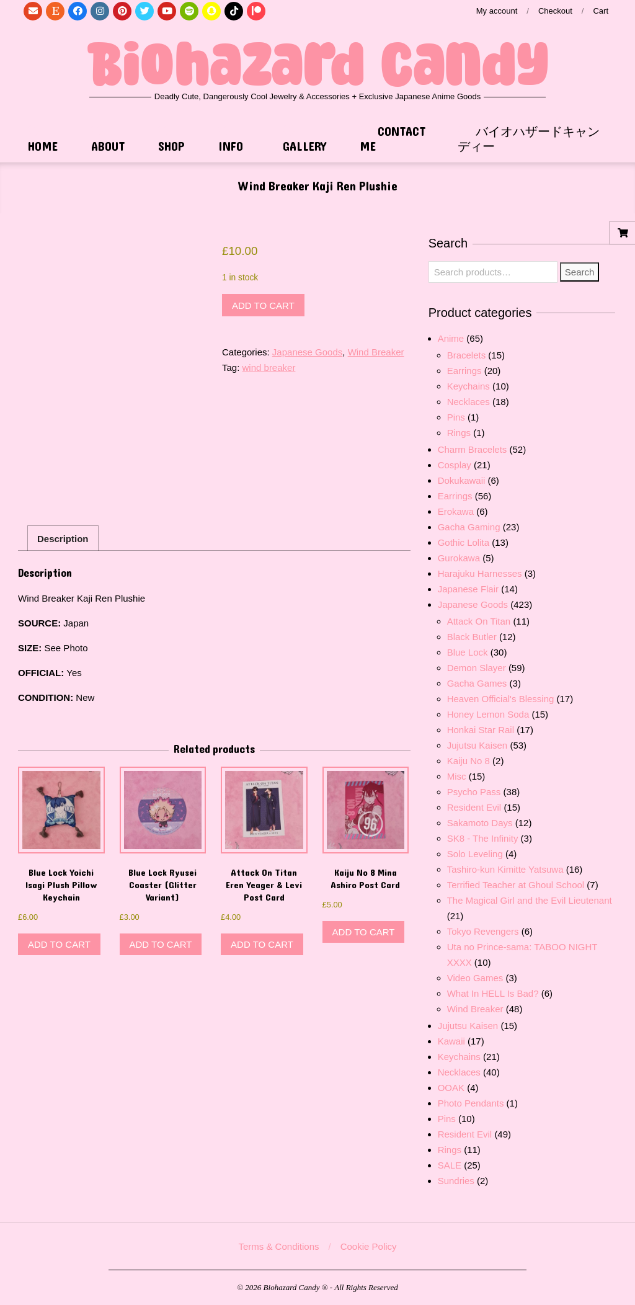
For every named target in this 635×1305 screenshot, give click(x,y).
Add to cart (263, 305)
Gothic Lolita (463, 542)
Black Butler (472, 636)
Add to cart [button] (59, 944)
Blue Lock (467, 652)
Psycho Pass (474, 791)
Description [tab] (63, 538)
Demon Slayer (476, 667)
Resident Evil (474, 807)
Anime (451, 338)
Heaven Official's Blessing (500, 698)
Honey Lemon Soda (488, 714)
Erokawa (456, 511)
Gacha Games (477, 683)
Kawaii (451, 1041)
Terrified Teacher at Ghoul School (516, 885)
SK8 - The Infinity (482, 838)
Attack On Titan (479, 621)
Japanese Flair (468, 589)
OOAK (451, 1087)
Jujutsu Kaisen (477, 745)
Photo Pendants (471, 1103)
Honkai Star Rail (480, 729)
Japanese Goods (307, 352)
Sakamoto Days (480, 822)
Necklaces (468, 401)
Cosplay (454, 465)
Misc (456, 776)
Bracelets (466, 355)
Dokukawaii (462, 480)
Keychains (468, 386)
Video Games (475, 978)
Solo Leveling (475, 853)
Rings (459, 432)
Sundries (456, 1180)
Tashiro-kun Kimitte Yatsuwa (505, 869)
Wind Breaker (376, 352)
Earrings (464, 370)
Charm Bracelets (472, 449)
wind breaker (269, 367)
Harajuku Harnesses (480, 573)
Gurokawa (459, 558)
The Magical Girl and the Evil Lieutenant (529, 900)
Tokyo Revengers (483, 931)
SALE (449, 1165)
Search (580, 272)
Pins (456, 417)
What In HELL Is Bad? (493, 993)
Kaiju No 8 (468, 760)
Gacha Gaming (469, 527)
